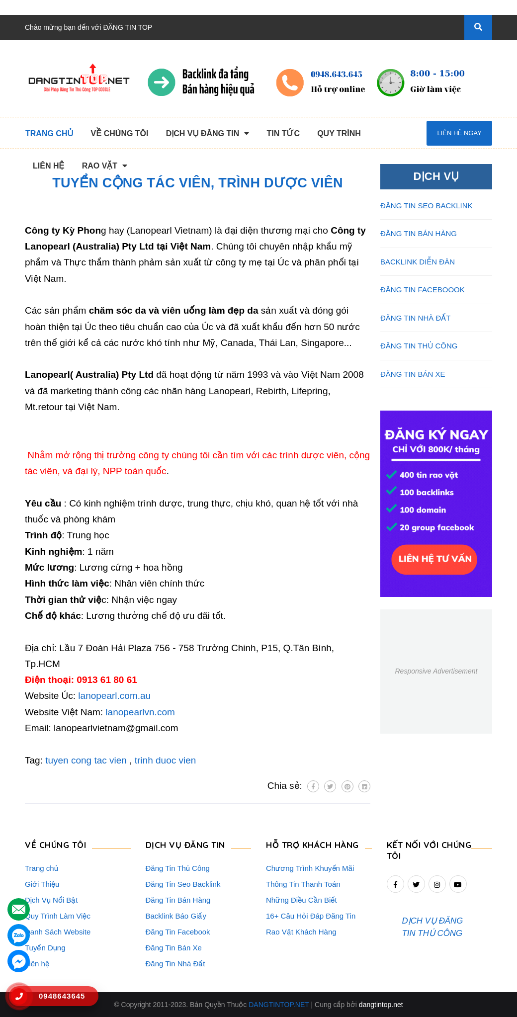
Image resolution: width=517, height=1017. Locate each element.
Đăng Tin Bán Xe (174, 947)
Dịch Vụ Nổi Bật (51, 900)
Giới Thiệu (42, 884)
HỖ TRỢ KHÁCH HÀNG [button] (312, 845)
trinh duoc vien (165, 760)
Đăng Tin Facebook (178, 932)
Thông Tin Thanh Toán (303, 884)
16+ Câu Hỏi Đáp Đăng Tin (310, 916)
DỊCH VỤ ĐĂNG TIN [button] (185, 845)
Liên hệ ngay (459, 133)
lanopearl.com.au (114, 695)
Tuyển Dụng (45, 947)
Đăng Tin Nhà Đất (175, 963)
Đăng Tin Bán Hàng (178, 900)
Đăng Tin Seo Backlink (183, 884)
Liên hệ (37, 963)
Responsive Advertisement (436, 671)
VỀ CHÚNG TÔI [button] (55, 845)
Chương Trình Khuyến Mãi (310, 868)
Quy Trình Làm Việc (57, 916)
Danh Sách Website (57, 932)
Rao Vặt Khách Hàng (301, 932)
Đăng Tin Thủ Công (178, 868)
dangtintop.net (381, 1005)
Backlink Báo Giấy (176, 916)
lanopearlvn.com (139, 712)
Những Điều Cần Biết (301, 900)
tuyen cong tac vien (86, 760)
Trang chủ (41, 868)
